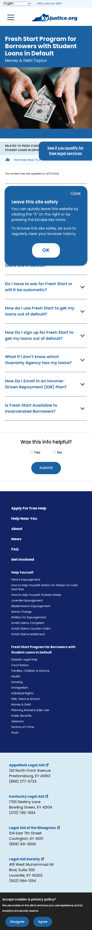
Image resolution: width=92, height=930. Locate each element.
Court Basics (20, 665)
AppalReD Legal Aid (29, 765)
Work (14, 732)
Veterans (17, 721)
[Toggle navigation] (9, 17)
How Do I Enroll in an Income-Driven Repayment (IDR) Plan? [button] (46, 384)
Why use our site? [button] (49, 3)
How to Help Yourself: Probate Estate (36, 595)
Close (76, 193)
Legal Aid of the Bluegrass (35, 828)
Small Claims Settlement (28, 634)
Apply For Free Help (28, 508)
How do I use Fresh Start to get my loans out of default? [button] (46, 311)
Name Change (21, 611)
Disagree (17, 922)
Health (15, 676)
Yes (37, 452)
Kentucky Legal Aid (29, 796)
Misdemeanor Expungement (30, 606)
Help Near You (24, 519)
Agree (43, 922)
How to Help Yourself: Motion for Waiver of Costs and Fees (44, 587)
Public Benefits (21, 716)
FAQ (15, 549)
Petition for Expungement (28, 617)
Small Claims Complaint (27, 623)
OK (46, 250)
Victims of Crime (22, 727)
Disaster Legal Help (24, 659)
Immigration (19, 687)
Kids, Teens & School (25, 699)
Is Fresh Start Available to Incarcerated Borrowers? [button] (46, 408)
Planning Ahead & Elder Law (30, 710)
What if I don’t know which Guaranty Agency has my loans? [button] (46, 360)
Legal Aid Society (27, 859)
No (59, 452)
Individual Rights (22, 693)
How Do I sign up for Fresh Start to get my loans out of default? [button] (46, 336)
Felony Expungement (25, 579)
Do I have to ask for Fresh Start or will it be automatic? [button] (46, 287)
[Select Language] (17, 3)
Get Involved (22, 559)
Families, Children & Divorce (30, 671)
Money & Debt (21, 704)
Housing (16, 682)
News (16, 539)
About (16, 529)
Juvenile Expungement (27, 600)
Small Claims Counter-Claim (31, 628)
